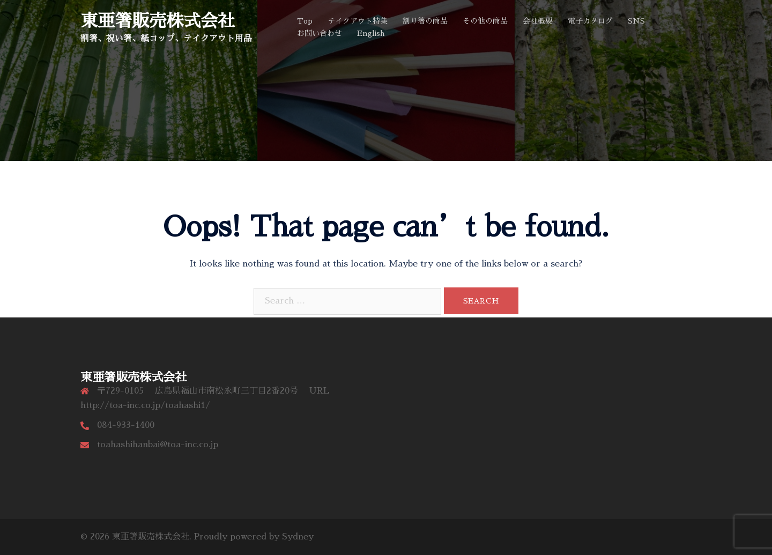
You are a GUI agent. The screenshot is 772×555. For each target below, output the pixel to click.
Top (305, 21)
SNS (636, 21)
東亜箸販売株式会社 (157, 20)
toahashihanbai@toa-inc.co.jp (157, 444)
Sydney (298, 536)
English (370, 33)
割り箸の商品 (425, 21)
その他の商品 (485, 21)
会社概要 (538, 21)
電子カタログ (590, 21)
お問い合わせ (319, 33)
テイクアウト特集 (358, 21)
